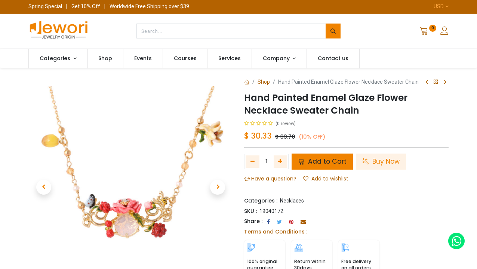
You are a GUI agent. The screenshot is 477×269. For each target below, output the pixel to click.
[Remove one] (252, 161)
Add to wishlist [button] (325, 178)
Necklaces (292, 201)
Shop (264, 82)
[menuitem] (105, 58)
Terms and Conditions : (275, 231)
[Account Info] (444, 32)
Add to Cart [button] (322, 161)
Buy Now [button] (381, 161)
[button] (43, 178)
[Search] (333, 31)
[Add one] (280, 161)
